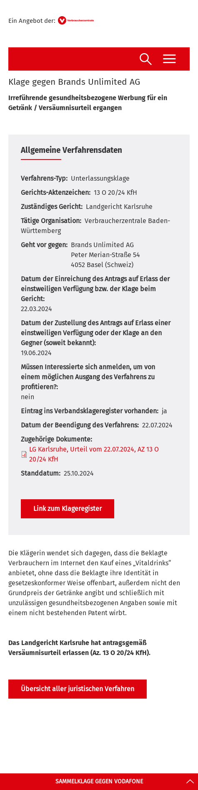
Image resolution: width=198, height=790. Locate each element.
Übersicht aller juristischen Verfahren (77, 689)
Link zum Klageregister (67, 509)
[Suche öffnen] (145, 60)
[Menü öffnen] (169, 59)
